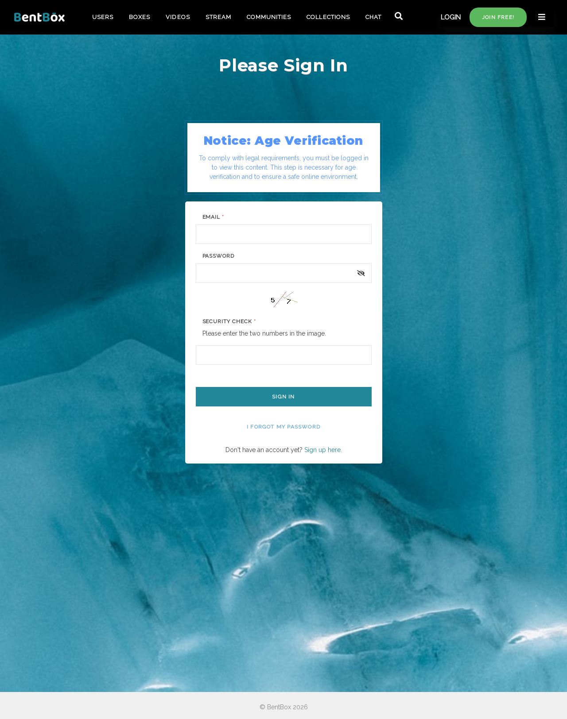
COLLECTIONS (328, 17)
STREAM (218, 17)
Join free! (498, 17)
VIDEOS (178, 17)
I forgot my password (283, 427)
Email (213, 217)
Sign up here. (323, 449)
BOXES (139, 17)
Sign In (283, 397)
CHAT (373, 17)
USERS (102, 17)
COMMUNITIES (269, 17)
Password (218, 256)
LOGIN (451, 17)
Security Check (229, 321)
